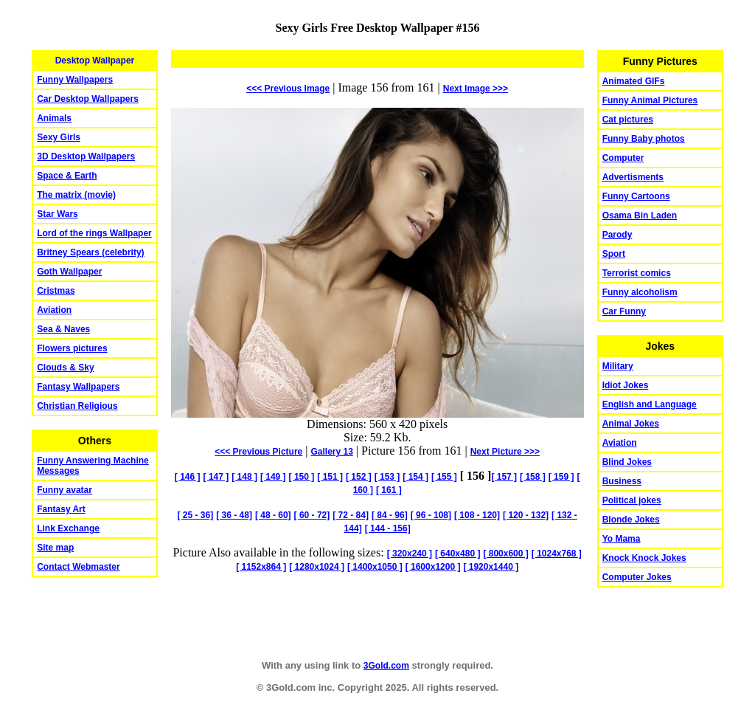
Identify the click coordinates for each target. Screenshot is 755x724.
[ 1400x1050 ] (375, 567)
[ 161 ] (389, 490)
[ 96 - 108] (431, 515)
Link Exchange (68, 528)
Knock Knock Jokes (644, 558)
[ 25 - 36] (196, 515)
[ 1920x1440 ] (490, 567)
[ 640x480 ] (457, 553)
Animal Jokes (630, 423)
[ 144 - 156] (388, 528)
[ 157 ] (504, 477)
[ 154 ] (415, 477)
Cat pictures (627, 119)
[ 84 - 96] (390, 515)
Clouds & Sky (65, 367)
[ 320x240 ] (409, 553)
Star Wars (57, 214)
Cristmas (55, 291)
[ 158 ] (533, 477)
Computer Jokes (637, 577)
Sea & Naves (63, 329)
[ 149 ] (273, 477)
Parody (617, 235)
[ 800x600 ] (505, 553)
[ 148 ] (244, 477)
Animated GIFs (633, 81)
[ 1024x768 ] (557, 553)
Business (621, 481)
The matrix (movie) (76, 195)
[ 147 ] (216, 477)
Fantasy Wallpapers (78, 387)
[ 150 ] (302, 477)
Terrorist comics (636, 273)
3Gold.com (386, 666)
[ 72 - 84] (351, 515)
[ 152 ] (359, 477)
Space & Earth (67, 175)
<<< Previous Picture (258, 452)
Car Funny (624, 311)
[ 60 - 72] (312, 515)
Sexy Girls (58, 137)
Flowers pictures (72, 348)
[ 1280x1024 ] (316, 567)
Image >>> (475, 88)
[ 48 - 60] (273, 515)
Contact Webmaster (78, 567)
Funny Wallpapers (75, 80)
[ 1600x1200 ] (433, 567)
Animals (54, 118)
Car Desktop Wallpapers (88, 99)
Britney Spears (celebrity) (90, 252)
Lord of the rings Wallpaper (94, 233)
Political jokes (631, 500)
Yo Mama (621, 539)
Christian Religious (77, 406)
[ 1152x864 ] (261, 567)
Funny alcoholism (640, 292)
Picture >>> (505, 452)
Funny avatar (64, 490)
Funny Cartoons (636, 196)
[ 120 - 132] (526, 515)
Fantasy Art (61, 509)
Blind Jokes (627, 462)
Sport (613, 254)
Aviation (54, 310)
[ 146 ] (188, 477)
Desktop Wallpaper (95, 60)
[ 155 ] (444, 477)
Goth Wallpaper (69, 271)
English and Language (649, 404)
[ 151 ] (330, 477)
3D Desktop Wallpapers (86, 156)
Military (617, 366)
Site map (55, 547)
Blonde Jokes (631, 519)
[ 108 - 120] (477, 515)
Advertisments (633, 177)
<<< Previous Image (288, 88)
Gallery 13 (331, 452)
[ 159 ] (561, 477)
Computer (623, 158)
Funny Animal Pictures (650, 100)
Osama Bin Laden (639, 215)
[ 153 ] (387, 477)
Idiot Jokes (625, 385)
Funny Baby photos (643, 139)
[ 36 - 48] (234, 515)
